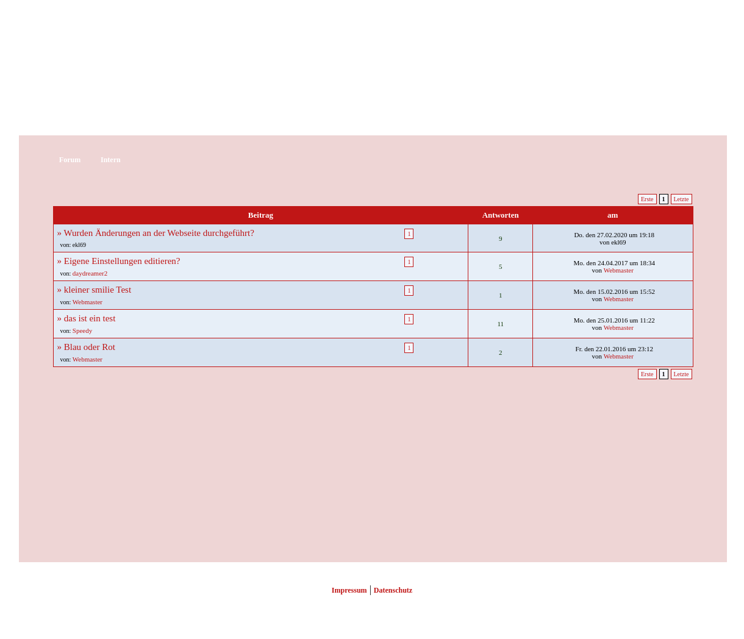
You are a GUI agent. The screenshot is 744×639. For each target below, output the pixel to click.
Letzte (681, 199)
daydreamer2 (90, 273)
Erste (647, 199)
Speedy (82, 330)
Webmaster (619, 270)
